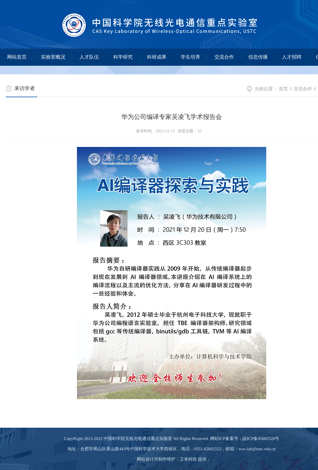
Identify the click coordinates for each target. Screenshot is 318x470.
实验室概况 (53, 57)
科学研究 (123, 57)
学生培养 (190, 57)
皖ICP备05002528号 (261, 438)
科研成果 (156, 57)
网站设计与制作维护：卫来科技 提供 (171, 459)
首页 (283, 88)
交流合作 (224, 57)
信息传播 (258, 57)
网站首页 (17, 57)
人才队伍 (89, 57)
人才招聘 (291, 57)
